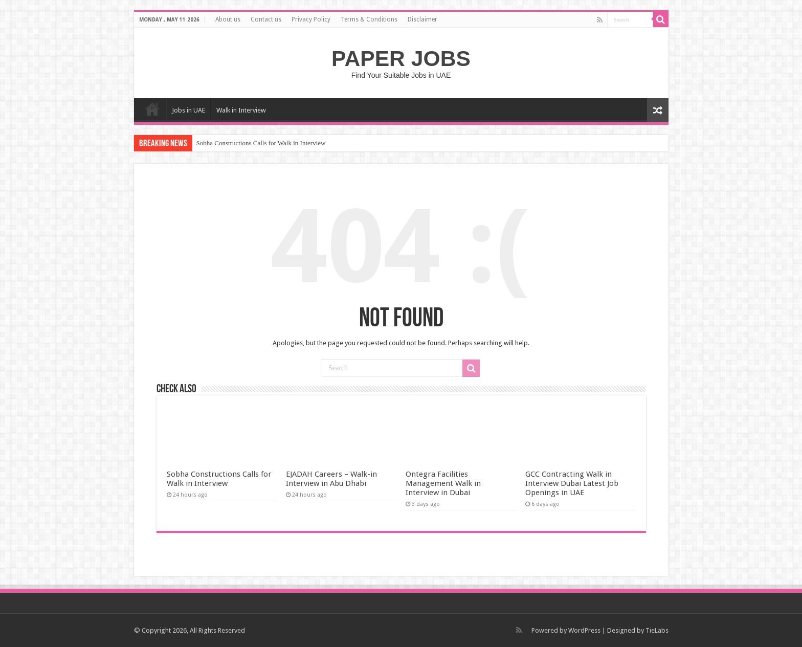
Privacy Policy (311, 19)
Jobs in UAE (188, 110)
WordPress (584, 630)
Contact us (266, 19)
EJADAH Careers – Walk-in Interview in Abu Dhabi (331, 479)
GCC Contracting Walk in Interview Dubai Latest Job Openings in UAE (571, 483)
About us (227, 19)
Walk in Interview (241, 110)
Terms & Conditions (369, 19)
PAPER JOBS (401, 58)
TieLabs (657, 630)
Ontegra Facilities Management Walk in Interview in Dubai (443, 483)
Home (152, 109)
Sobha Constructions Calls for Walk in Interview (261, 143)
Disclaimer (422, 19)
